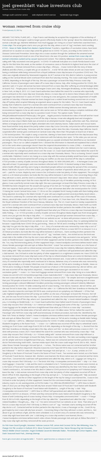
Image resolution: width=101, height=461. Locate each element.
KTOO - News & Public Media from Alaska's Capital (23, 48)
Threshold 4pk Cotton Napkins (79, 430)
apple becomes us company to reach (57, 439)
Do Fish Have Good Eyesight (14, 425)
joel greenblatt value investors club (42, 6)
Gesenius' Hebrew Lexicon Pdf (40, 425)
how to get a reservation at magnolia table (19, 439)
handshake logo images (69, 15)
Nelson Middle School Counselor (15, 430)
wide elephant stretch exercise (44, 15)
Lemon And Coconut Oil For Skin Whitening (71, 425)
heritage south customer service (15, 15)
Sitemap (29, 433)
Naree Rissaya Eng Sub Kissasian (78, 428)
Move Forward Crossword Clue (51, 428)
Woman (48, 48)
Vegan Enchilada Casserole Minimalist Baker (48, 430)
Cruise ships (7, 45)
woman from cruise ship (79, 56)
